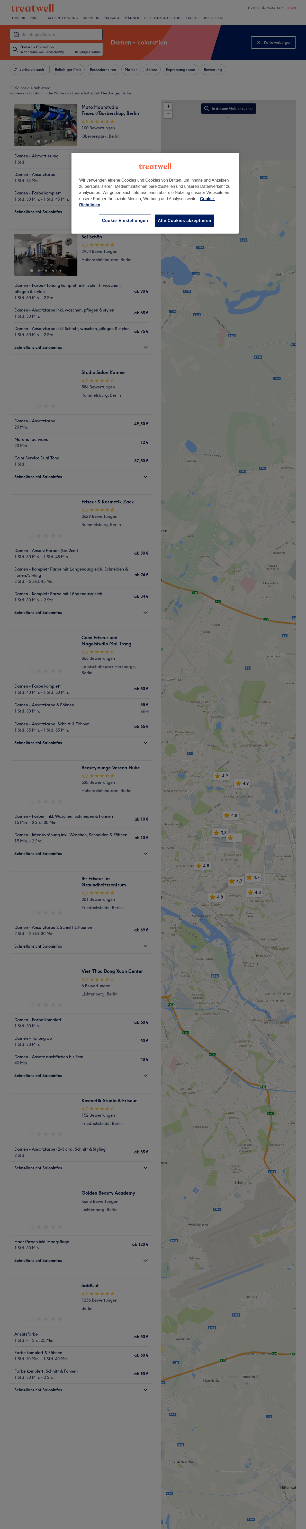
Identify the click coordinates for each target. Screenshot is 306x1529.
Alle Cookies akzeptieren (184, 220)
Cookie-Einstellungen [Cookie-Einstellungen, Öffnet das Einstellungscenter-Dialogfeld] (125, 220)
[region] (155, 193)
